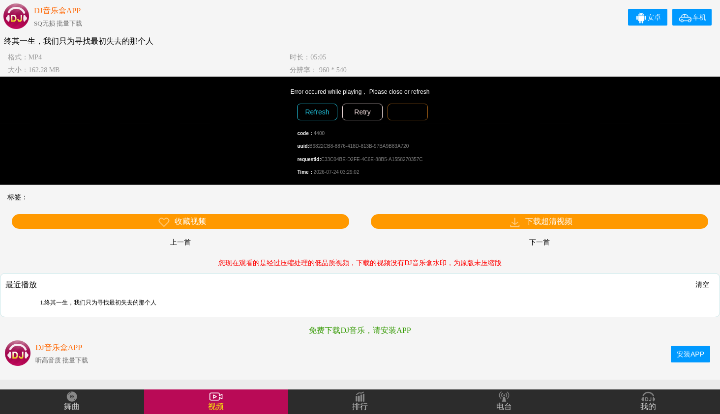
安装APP (690, 354)
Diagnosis (407, 112)
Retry (362, 112)
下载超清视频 (540, 222)
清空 (702, 284)
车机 (692, 17)
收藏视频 (182, 222)
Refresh (317, 112)
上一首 (180, 242)
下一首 (539, 242)
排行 (360, 406)
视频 (216, 406)
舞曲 (72, 406)
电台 (504, 406)
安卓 (648, 17)
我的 (648, 406)
